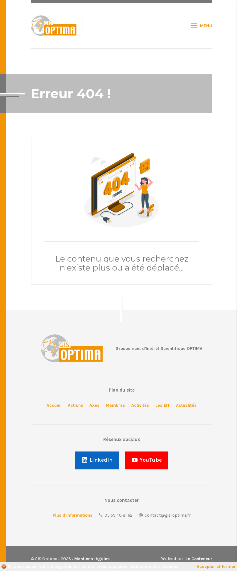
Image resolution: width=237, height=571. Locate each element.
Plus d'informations (72, 515)
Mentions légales (92, 558)
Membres (115, 405)
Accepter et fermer (216, 566)
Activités (140, 405)
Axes (94, 405)
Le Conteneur (199, 558)
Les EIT (162, 405)
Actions (75, 405)
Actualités (186, 405)
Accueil (54, 405)
